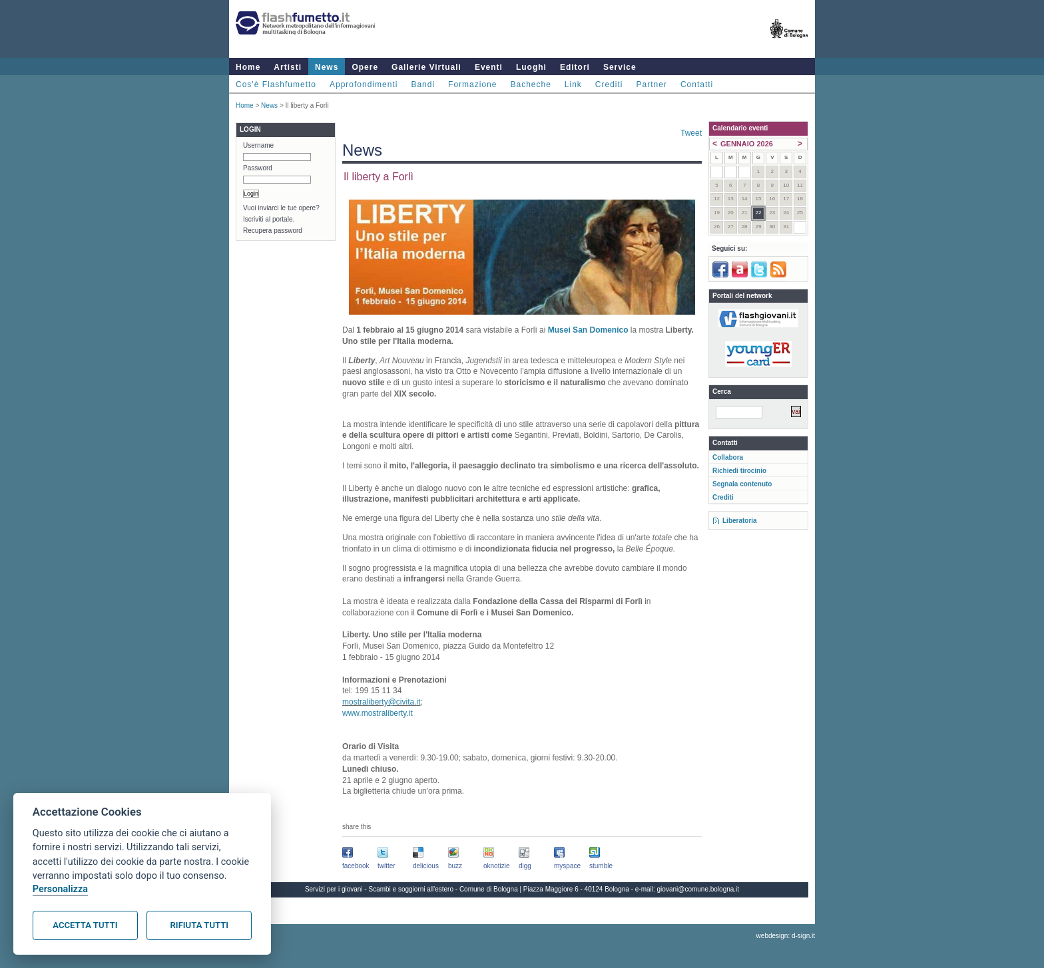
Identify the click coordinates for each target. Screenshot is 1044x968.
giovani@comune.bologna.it (698, 889)
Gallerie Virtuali (426, 67)
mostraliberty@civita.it (381, 702)
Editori (575, 67)
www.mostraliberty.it (377, 713)
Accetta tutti (85, 925)
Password (257, 168)
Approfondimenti (363, 84)
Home (248, 67)
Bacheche (530, 84)
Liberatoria (739, 520)
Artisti (288, 67)
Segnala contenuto (742, 484)
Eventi (489, 67)
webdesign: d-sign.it (785, 935)
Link (573, 84)
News (326, 67)
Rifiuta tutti (199, 925)
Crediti (609, 84)
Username (258, 145)
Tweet (691, 133)
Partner (652, 84)
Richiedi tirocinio (739, 470)
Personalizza (60, 889)
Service (620, 67)
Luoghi (531, 67)
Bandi (423, 84)
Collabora (727, 457)
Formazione (472, 84)
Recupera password (272, 230)
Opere (365, 67)
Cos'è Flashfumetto (276, 84)
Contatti (696, 84)
